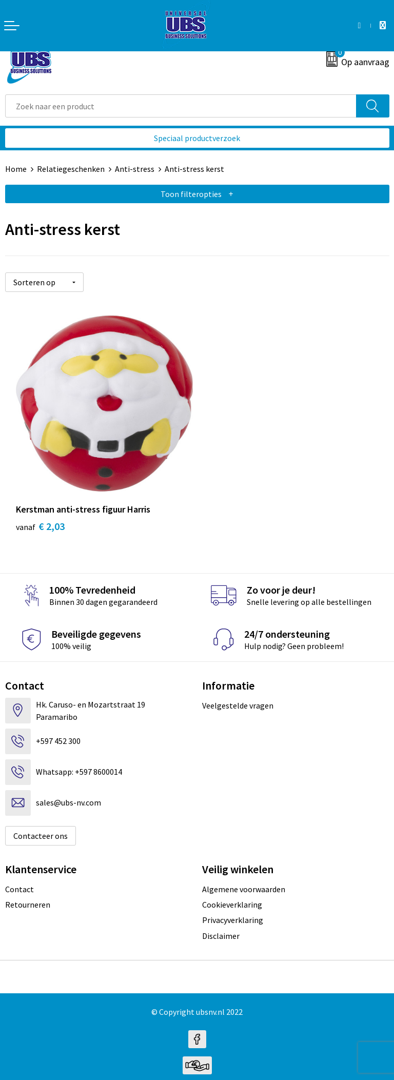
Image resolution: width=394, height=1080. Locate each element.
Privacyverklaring (232, 914)
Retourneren (27, 898)
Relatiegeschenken (71, 169)
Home (16, 169)
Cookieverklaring (232, 898)
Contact (19, 882)
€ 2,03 (40, 520)
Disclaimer (221, 929)
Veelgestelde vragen (237, 699)
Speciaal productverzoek (197, 138)
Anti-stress (134, 169)
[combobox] (181, 105)
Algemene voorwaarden (243, 882)
